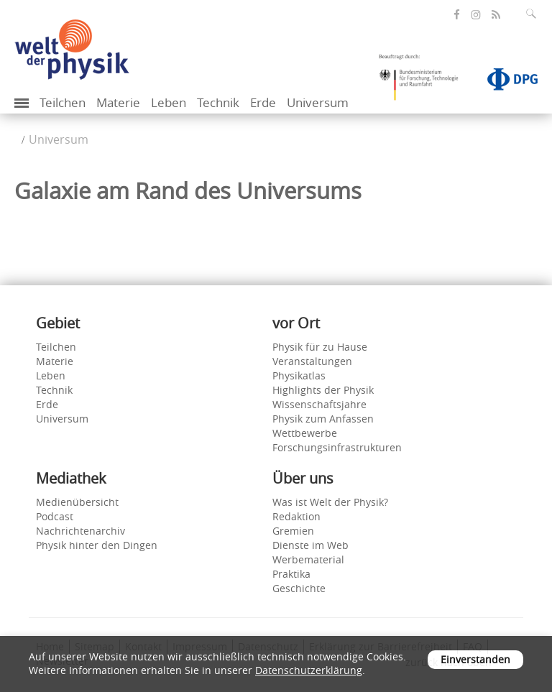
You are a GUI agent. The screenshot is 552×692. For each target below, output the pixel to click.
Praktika (291, 574)
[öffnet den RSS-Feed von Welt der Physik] (496, 15)
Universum (318, 102)
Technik (218, 102)
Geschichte (299, 588)
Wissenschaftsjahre (319, 404)
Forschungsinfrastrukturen (337, 447)
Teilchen (63, 102)
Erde (263, 102)
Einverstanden (475, 659)
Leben (168, 102)
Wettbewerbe (304, 433)
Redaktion (296, 516)
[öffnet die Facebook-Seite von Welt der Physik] (457, 15)
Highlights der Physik (323, 390)
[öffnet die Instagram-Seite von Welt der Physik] (476, 15)
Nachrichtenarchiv (80, 531)
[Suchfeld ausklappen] (534, 13)
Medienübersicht (77, 502)
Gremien (293, 531)
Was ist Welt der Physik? (330, 502)
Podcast (54, 516)
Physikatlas (299, 375)
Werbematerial (308, 559)
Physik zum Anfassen (323, 418)
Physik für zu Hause (319, 347)
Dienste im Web (310, 545)
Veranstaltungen (312, 361)
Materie (118, 102)
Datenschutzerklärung (308, 670)
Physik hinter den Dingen (96, 545)
